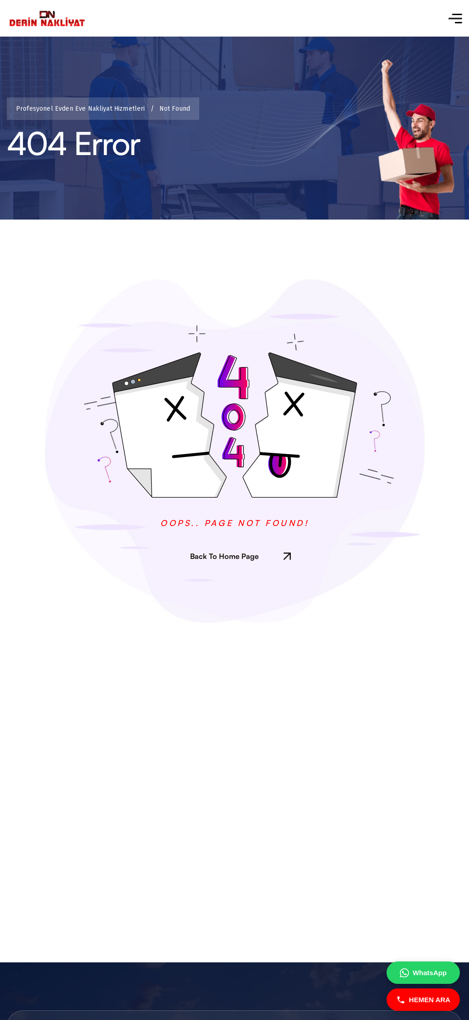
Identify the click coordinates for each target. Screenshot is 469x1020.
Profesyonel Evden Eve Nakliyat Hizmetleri (82, 108)
